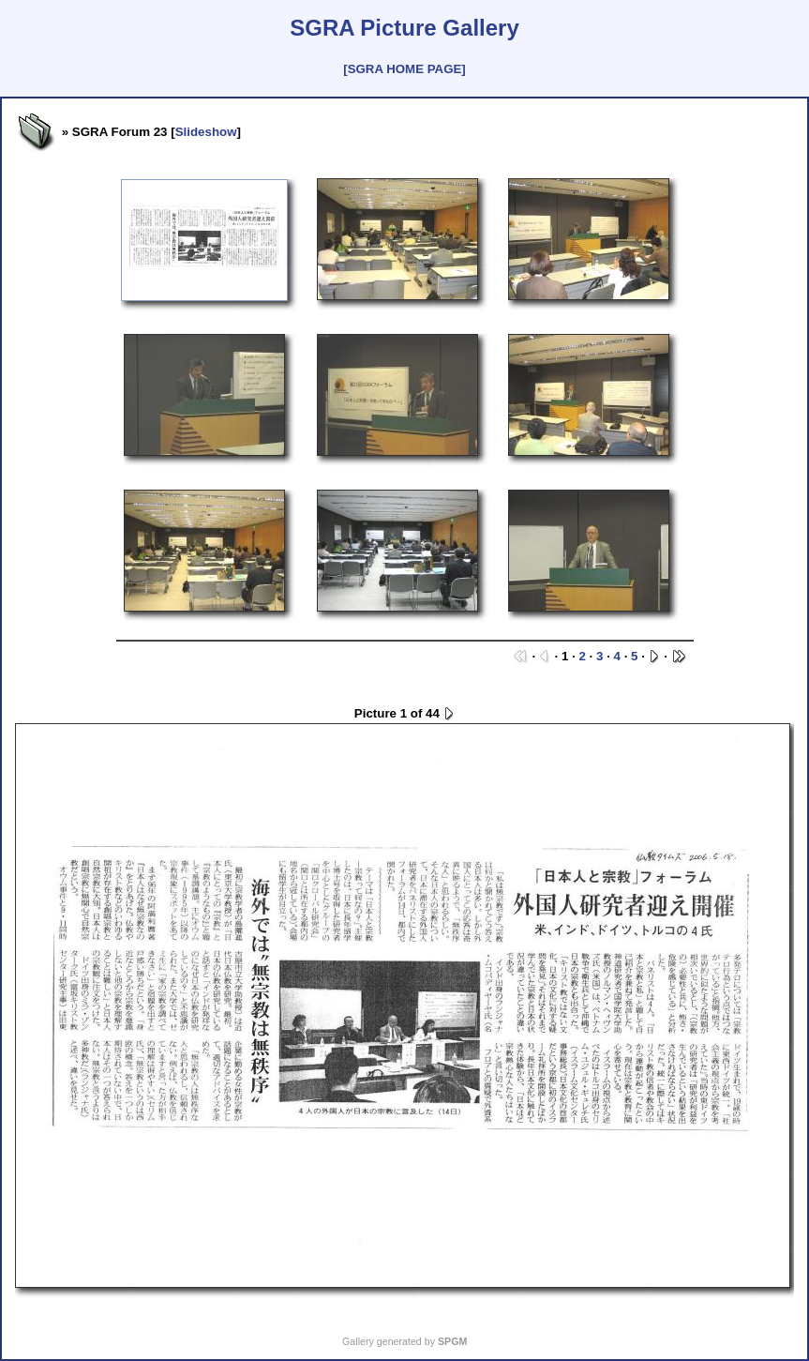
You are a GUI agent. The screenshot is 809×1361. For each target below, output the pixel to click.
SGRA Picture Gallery (404, 27)
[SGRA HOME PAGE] (404, 69)
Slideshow (206, 132)
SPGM (452, 1341)
